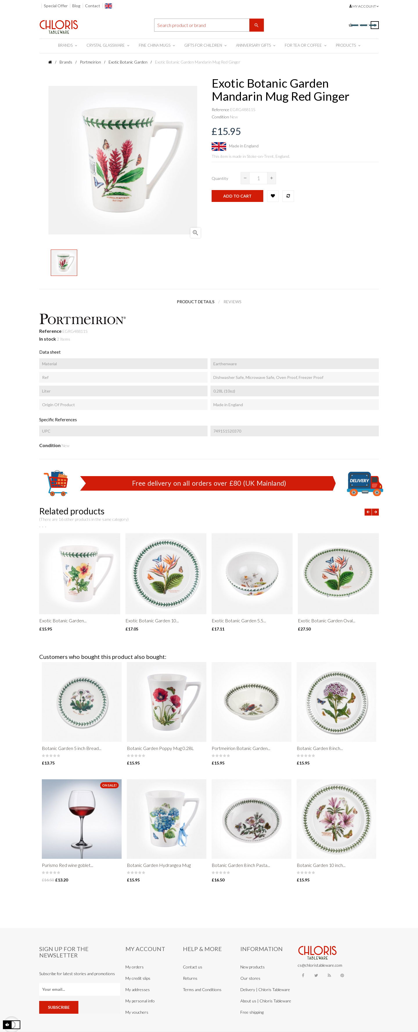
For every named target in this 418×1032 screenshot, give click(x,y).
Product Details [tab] (196, 301)
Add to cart (237, 196)
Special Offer (56, 5)
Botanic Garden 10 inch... (321, 865)
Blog (76, 5)
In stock (47, 338)
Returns (190, 978)
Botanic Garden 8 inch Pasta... (241, 865)
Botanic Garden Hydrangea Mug (159, 865)
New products (252, 966)
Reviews (233, 301)
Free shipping (252, 1012)
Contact (92, 5)
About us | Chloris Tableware (265, 1000)
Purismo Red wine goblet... (67, 865)
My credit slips (137, 978)
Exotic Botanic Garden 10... (152, 620)
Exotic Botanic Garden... (63, 620)
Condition (220, 116)
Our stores (250, 978)
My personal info (140, 1000)
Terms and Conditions (202, 989)
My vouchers (136, 1012)
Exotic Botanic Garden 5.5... (239, 620)
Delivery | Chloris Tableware (265, 989)
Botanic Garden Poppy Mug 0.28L (160, 748)
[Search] (209, 25)
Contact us (192, 966)
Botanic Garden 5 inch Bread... (71, 748)
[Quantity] (258, 178)
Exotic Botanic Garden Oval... (326, 620)
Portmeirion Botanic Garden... (241, 748)
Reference (220, 109)
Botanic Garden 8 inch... (320, 748)
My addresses (137, 989)
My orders (134, 966)
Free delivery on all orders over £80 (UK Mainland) (209, 483)
